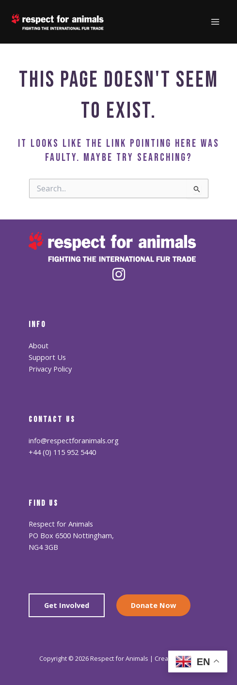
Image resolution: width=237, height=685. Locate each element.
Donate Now (153, 605)
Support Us (47, 357)
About (38, 345)
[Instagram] (118, 274)
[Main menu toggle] (215, 22)
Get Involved (66, 605)
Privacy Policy (50, 369)
